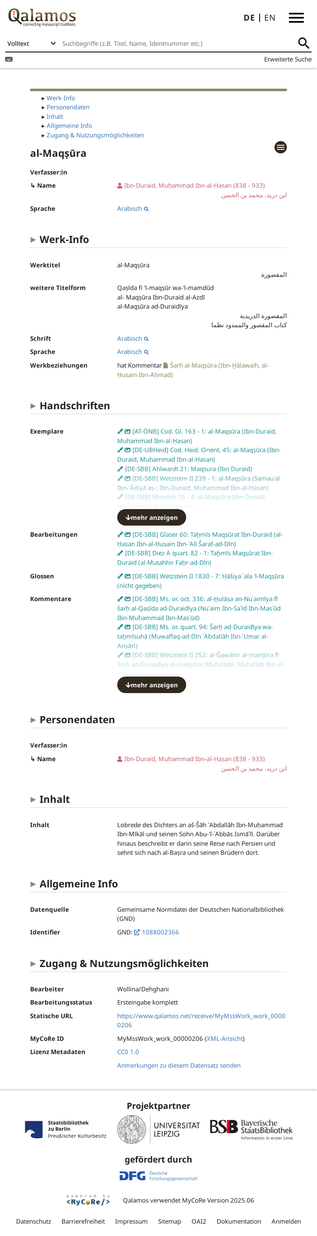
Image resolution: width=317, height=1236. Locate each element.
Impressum (131, 1221)
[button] (296, 17)
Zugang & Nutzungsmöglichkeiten (95, 135)
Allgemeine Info (69, 125)
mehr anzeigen (151, 517)
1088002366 (160, 932)
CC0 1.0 (128, 1051)
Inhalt (55, 116)
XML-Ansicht (225, 1038)
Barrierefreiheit (83, 1221)
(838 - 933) (202, 190)
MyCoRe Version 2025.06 (218, 1200)
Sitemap (169, 1221)
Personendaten (68, 107)
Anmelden (286, 1221)
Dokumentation (239, 1221)
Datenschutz (33, 1221)
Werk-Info (61, 98)
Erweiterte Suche (288, 59)
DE (249, 17)
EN (270, 17)
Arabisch (133, 208)
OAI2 (199, 1221)
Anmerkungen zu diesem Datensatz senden (179, 1065)
